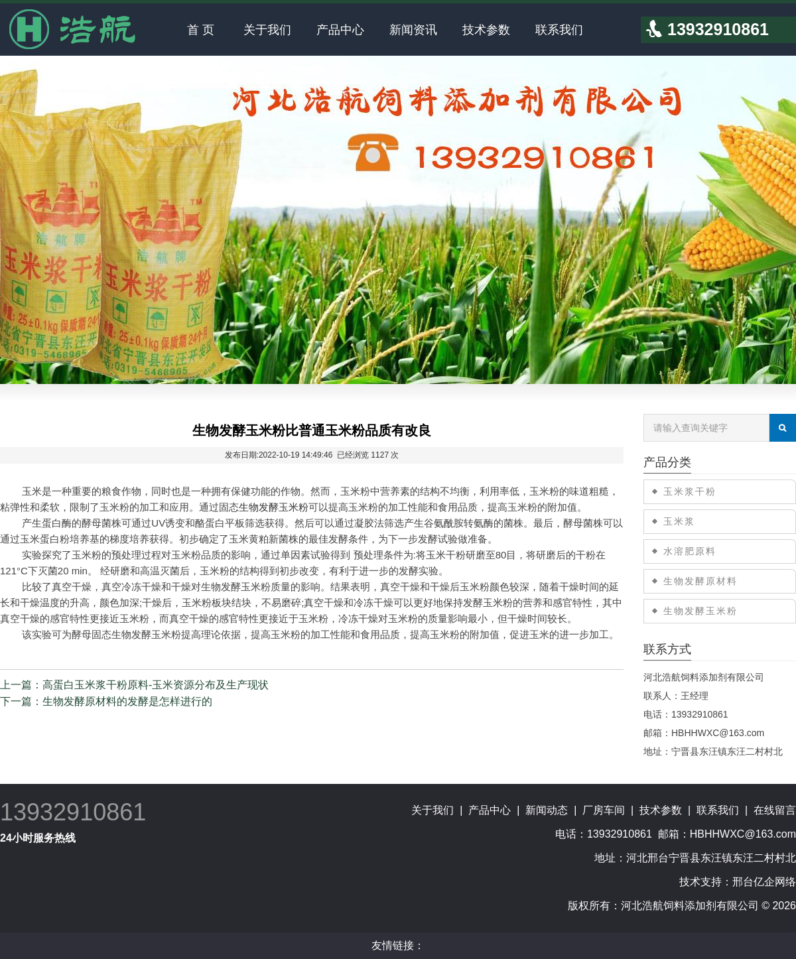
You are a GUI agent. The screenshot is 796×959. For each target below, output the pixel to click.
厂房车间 (603, 810)
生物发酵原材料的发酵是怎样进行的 (127, 701)
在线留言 (775, 810)
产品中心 (340, 29)
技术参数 (486, 29)
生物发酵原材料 (700, 581)
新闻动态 (546, 810)
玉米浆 (679, 521)
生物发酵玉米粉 (273, 507)
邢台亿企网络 (764, 881)
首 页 (200, 29)
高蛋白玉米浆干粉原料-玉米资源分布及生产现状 (155, 684)
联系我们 (559, 29)
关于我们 (267, 29)
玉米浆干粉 (689, 491)
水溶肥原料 (689, 551)
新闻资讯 (413, 29)
